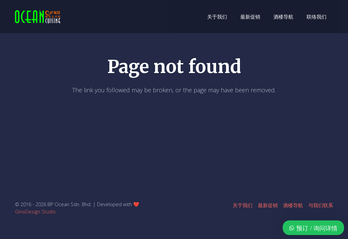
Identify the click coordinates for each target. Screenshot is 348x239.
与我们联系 (320, 205)
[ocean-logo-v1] (37, 16)
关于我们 (243, 205)
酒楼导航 (293, 205)
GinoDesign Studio (35, 211)
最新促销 (268, 205)
